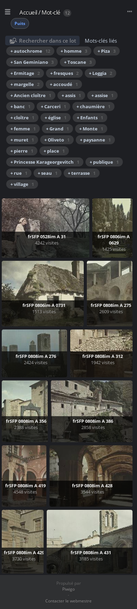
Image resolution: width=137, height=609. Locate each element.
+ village (22, 184)
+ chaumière (93, 106)
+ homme (74, 51)
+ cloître (22, 117)
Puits (20, 23)
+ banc (20, 106)
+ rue (18, 173)
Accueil (28, 12)
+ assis (71, 95)
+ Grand (57, 129)
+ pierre (21, 151)
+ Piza (107, 51)
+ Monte (91, 129)
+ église (55, 117)
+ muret (22, 140)
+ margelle (24, 84)
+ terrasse (81, 173)
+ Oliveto (57, 140)
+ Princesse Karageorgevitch (44, 162)
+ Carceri (53, 106)
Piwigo (68, 589)
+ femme (23, 129)
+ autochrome (30, 51)
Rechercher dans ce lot (47, 40)
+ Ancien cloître (30, 95)
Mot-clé (51, 12)
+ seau (47, 173)
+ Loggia (100, 73)
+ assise (102, 95)
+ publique (104, 162)
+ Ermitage (25, 73)
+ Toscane (78, 62)
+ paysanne (95, 140)
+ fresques (64, 73)
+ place (54, 151)
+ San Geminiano (32, 62)
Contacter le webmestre (68, 601)
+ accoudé (64, 84)
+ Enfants (90, 117)
